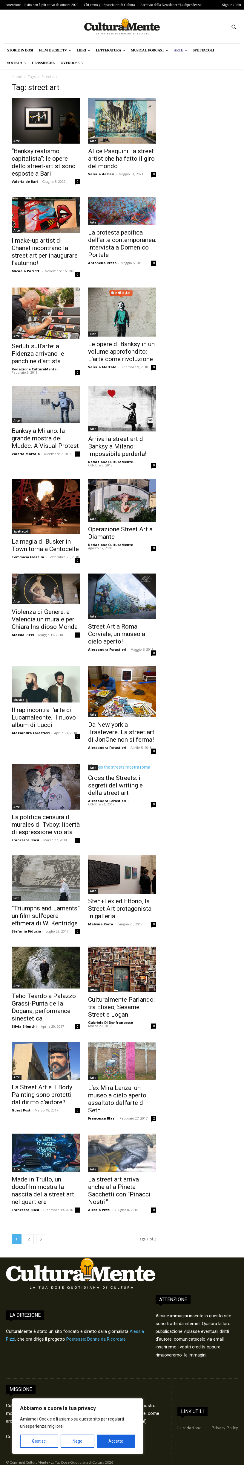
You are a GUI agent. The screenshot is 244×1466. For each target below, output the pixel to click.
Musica (18, 700)
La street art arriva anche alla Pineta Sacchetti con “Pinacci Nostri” (119, 1190)
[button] (233, 26)
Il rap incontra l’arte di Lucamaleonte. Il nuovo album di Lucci (44, 717)
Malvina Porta (100, 924)
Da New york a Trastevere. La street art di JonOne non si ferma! (121, 732)
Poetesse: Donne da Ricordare (96, 1339)
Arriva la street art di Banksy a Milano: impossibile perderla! (117, 446)
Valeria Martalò (102, 367)
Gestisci (39, 1441)
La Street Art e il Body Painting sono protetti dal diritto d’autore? (42, 1095)
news (94, 989)
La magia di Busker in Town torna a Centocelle (45, 545)
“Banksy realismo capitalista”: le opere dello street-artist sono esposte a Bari (44, 162)
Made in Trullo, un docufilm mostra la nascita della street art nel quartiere (43, 1190)
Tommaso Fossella (28, 557)
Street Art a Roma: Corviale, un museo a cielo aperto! (116, 634)
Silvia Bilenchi (24, 1026)
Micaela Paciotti (26, 271)
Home (17, 76)
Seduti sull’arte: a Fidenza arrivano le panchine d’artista (38, 354)
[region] (77, 1426)
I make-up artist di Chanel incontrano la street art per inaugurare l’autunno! (45, 252)
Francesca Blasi (25, 840)
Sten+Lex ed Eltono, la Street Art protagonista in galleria (119, 909)
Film (16, 898)
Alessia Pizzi (23, 634)
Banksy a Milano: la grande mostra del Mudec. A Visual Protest (45, 438)
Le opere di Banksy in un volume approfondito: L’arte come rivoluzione (121, 351)
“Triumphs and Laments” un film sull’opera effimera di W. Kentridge (46, 916)
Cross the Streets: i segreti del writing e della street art (115, 785)
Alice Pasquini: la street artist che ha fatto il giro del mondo (121, 158)
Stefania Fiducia (26, 931)
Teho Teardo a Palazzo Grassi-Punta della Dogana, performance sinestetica (44, 1007)
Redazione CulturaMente (34, 369)
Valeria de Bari (25, 181)
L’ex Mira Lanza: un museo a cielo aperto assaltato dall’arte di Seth (117, 1099)
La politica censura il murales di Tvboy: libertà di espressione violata (46, 824)
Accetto (115, 1441)
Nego (77, 1441)
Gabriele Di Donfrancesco (110, 1022)
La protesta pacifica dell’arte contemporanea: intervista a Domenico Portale (122, 243)
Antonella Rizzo (102, 263)
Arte (16, 141)
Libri (93, 334)
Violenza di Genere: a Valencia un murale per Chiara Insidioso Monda (45, 619)
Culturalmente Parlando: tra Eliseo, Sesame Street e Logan (121, 1007)
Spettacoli (21, 531)
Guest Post (21, 1110)
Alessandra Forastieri (107, 649)
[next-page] (41, 1239)
